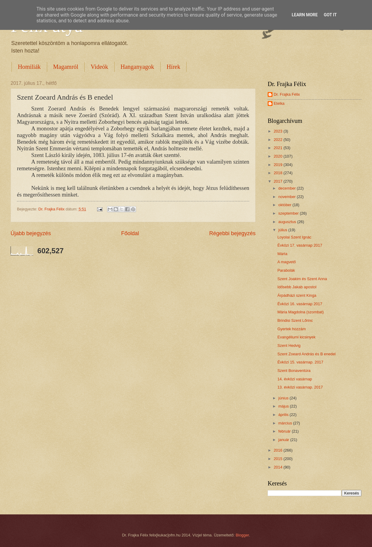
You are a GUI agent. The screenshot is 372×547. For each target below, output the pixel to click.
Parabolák (286, 270)
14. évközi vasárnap (294, 379)
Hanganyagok (137, 66)
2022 (278, 139)
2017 (278, 181)
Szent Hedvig (289, 345)
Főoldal (130, 233)
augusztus (287, 221)
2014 (278, 467)
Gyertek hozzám (291, 329)
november (287, 196)
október (285, 205)
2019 (278, 164)
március (285, 423)
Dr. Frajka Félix (287, 94)
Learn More (305, 14)
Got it (330, 14)
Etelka (279, 103)
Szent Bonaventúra (294, 370)
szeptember (289, 213)
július (283, 230)
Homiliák (29, 66)
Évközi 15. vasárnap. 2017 (300, 362)
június (283, 398)
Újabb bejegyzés (31, 233)
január (284, 439)
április (283, 414)
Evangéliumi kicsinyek (296, 337)
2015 (278, 458)
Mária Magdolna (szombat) (300, 312)
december (287, 188)
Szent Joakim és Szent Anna (302, 279)
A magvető (286, 262)
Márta (282, 253)
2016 (278, 450)
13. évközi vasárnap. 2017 (300, 387)
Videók (99, 66)
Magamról (65, 66)
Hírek (174, 66)
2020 (278, 156)
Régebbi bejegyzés (232, 233)
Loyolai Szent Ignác (294, 237)
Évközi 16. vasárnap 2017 (299, 304)
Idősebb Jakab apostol (296, 287)
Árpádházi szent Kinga (296, 295)
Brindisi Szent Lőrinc (295, 320)
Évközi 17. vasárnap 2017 (299, 245)
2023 (278, 131)
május (284, 406)
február (285, 431)
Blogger (242, 535)
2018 (278, 173)
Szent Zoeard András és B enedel (306, 354)
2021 (278, 148)
